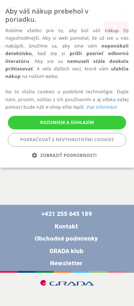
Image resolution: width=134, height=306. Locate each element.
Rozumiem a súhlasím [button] (67, 122)
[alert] (67, 84)
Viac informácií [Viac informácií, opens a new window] (101, 107)
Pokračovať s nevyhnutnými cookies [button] (67, 140)
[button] (67, 155)
